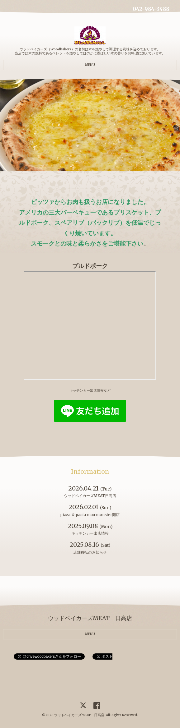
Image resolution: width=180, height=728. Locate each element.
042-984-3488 (151, 9)
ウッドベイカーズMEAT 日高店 (79, 715)
